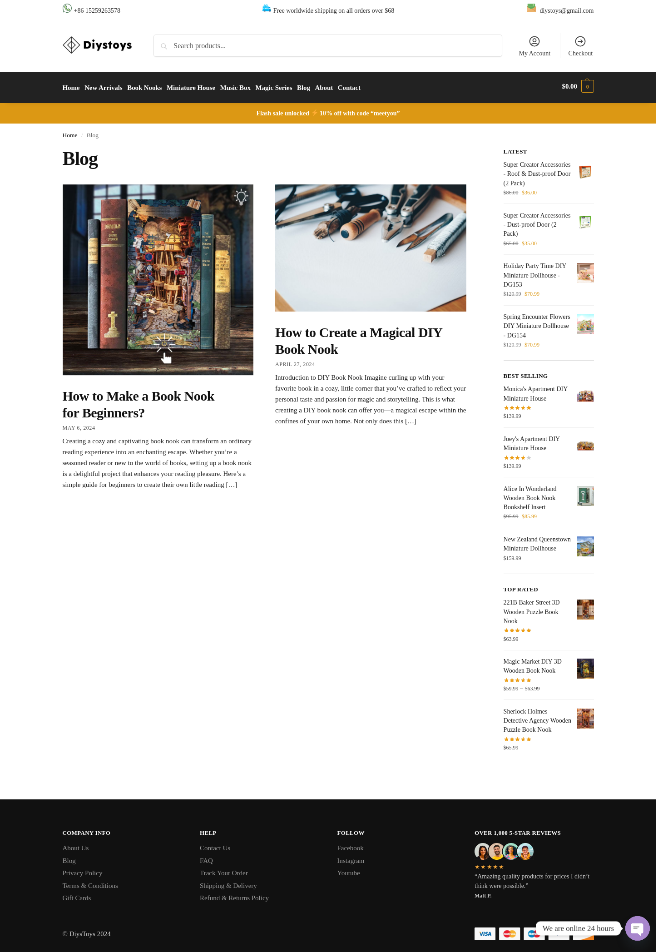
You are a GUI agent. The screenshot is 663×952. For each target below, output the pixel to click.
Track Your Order (224, 870)
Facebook (350, 845)
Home (70, 132)
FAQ (206, 857)
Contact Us (215, 845)
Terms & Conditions (90, 882)
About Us (76, 845)
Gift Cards (77, 895)
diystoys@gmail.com (566, 10)
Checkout (581, 46)
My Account (534, 46)
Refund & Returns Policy (234, 895)
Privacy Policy (83, 870)
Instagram (351, 857)
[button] (578, 86)
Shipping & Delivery (228, 882)
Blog (69, 857)
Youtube (348, 870)
